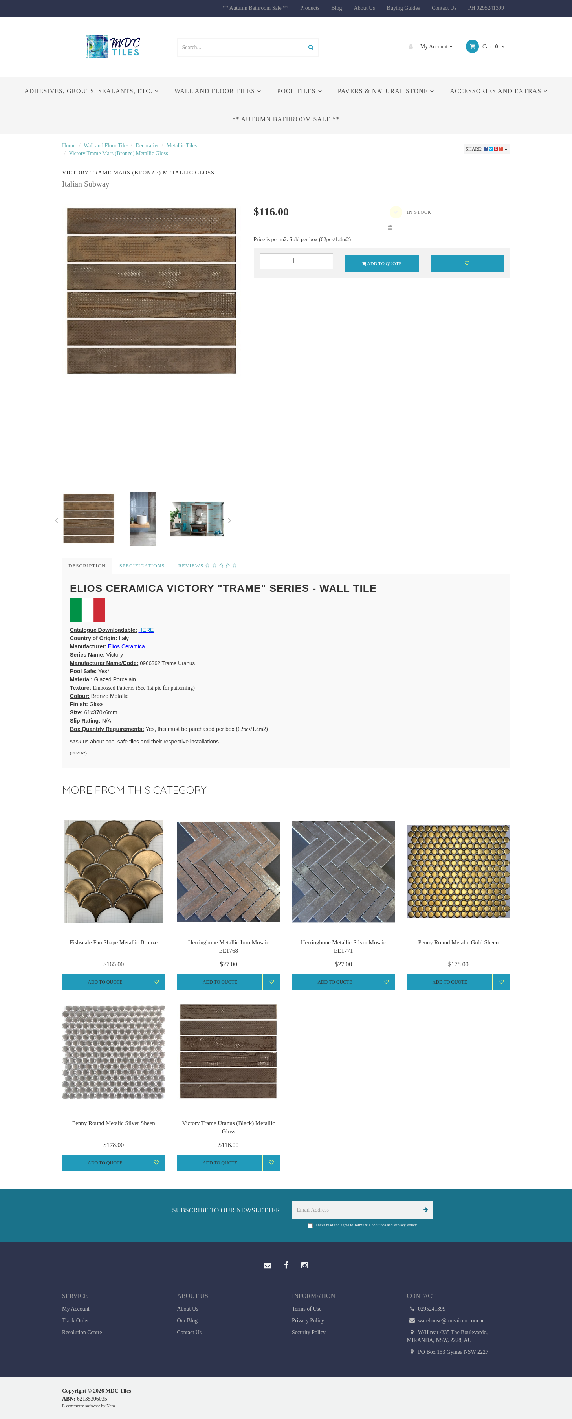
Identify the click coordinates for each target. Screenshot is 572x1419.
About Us (364, 8)
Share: (487, 149)
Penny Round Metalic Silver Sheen (113, 1123)
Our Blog (187, 1321)
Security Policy (309, 1332)
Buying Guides (403, 8)
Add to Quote (382, 263)
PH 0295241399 (486, 8)
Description (87, 566)
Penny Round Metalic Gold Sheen (458, 942)
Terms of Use (306, 1309)
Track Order (75, 1321)
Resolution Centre (82, 1332)
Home (68, 146)
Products (309, 8)
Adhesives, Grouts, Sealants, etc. (91, 91)
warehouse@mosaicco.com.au (446, 1321)
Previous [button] (56, 519)
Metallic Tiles (182, 146)
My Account (429, 46)
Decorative (148, 146)
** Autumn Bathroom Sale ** (255, 8)
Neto (110, 1405)
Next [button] (230, 519)
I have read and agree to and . (363, 1225)
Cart (485, 46)
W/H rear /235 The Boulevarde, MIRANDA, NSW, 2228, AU (447, 1336)
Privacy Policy (405, 1225)
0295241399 (426, 1309)
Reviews (207, 566)
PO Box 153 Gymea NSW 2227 (448, 1352)
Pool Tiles (299, 91)
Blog (336, 8)
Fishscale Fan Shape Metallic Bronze (114, 942)
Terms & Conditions (370, 1225)
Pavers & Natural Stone (386, 91)
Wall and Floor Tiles (217, 91)
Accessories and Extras (499, 91)
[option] (152, 292)
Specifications (142, 566)
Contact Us (444, 8)
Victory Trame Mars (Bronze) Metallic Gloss (118, 153)
